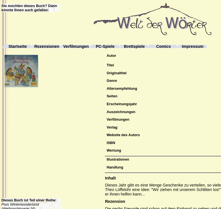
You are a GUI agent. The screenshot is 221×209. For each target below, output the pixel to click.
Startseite (17, 46)
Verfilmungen (76, 46)
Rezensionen (46, 46)
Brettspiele (134, 46)
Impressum (193, 46)
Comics (163, 46)
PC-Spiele (105, 46)
